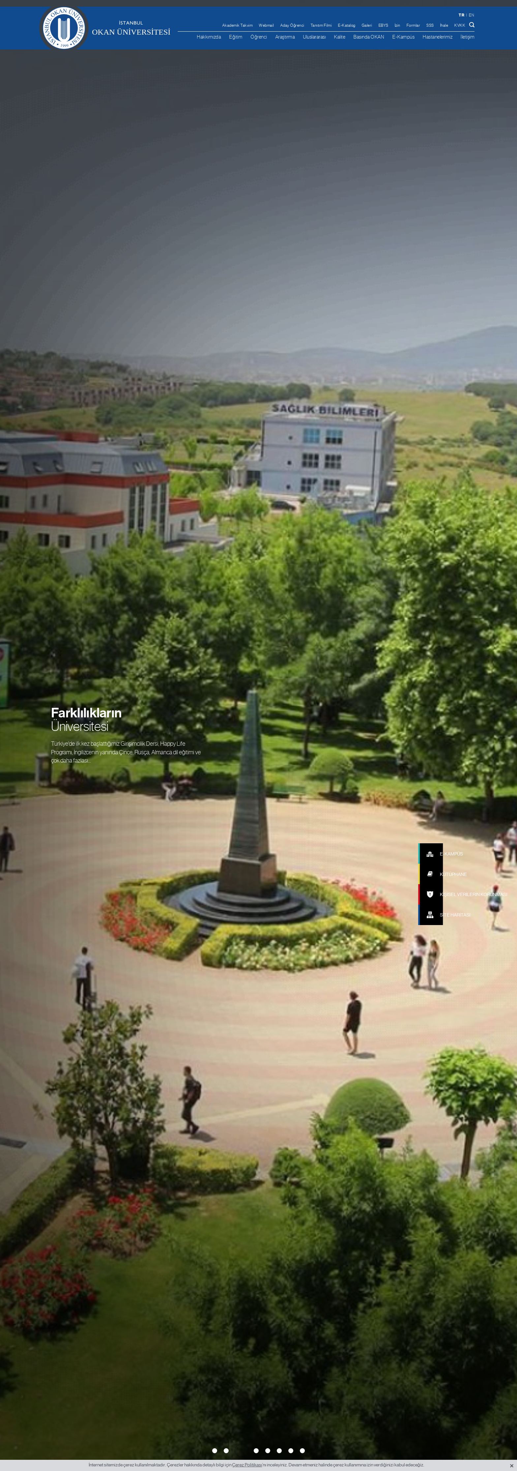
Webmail (266, 25)
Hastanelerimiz (437, 37)
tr (461, 15)
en (471, 15)
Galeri (367, 25)
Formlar (413, 25)
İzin (397, 25)
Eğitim (235, 37)
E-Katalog (346, 25)
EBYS (383, 25)
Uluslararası (314, 37)
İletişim (467, 37)
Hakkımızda (209, 37)
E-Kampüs (403, 37)
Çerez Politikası (247, 1464)
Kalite (339, 37)
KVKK (459, 25)
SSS (430, 25)
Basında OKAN (368, 37)
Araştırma (285, 37)
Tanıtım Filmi (321, 25)
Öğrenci (259, 37)
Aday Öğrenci (292, 25)
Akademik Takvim (237, 25)
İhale (444, 25)
